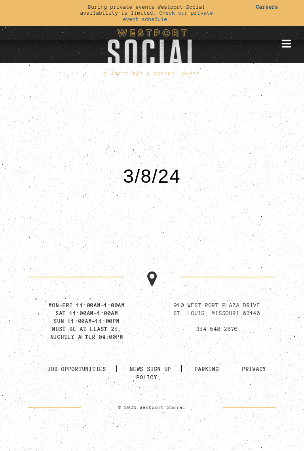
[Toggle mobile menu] (286, 43)
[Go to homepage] (152, 47)
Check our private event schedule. (168, 16)
